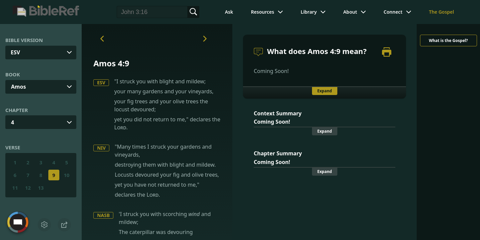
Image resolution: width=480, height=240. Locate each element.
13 (41, 187)
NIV (101, 148)
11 (15, 187)
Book (12, 74)
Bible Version (24, 40)
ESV (101, 82)
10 (66, 175)
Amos (18, 86)
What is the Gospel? (448, 40)
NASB (103, 215)
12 (28, 187)
